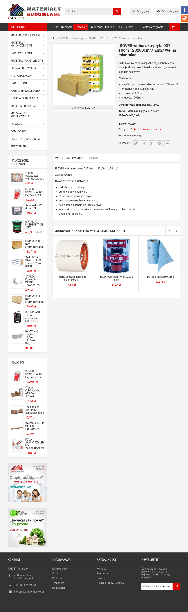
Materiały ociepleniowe (27, 61)
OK (176, 587)
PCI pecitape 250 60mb (160, 276)
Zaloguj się (141, 11)
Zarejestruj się (167, 11)
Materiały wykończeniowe (27, 44)
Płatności (57, 579)
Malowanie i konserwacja (27, 115)
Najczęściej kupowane (20, 162)
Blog (119, 27)
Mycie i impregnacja (27, 105)
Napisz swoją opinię (129, 135)
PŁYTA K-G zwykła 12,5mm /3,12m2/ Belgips (31, 337)
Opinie (94, 158)
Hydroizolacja (27, 75)
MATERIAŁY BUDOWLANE (27, 35)
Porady (128, 27)
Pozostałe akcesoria (25, 138)
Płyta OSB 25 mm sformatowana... (34, 298)
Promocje (81, 27)
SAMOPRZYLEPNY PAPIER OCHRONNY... (34, 426)
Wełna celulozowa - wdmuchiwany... (34, 175)
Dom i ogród (19, 131)
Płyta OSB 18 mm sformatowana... (34, 243)
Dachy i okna (27, 83)
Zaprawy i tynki (27, 53)
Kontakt (109, 27)
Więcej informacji (69, 158)
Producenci (96, 27)
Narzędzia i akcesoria (27, 90)
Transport (66, 27)
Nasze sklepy (60, 569)
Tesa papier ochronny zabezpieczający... (34, 409)
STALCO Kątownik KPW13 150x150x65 (32, 281)
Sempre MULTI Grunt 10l (33, 207)
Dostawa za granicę (153, 27)
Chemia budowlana (27, 68)
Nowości (17, 362)
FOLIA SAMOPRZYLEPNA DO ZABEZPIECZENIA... (34, 444)
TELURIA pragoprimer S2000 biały (116, 278)
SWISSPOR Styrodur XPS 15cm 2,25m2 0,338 (33, 262)
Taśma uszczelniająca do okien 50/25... (71, 278)
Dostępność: (125, 129)
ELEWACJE (27, 123)
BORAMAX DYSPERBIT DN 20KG (34, 224)
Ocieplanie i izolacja (27, 98)
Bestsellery (19, 146)
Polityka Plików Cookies (110, 583)
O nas (55, 27)
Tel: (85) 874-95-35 (25, 585)
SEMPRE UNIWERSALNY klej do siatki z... (34, 192)
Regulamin (58, 588)
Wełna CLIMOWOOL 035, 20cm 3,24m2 (32, 392)
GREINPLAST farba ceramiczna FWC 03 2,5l (32, 317)
